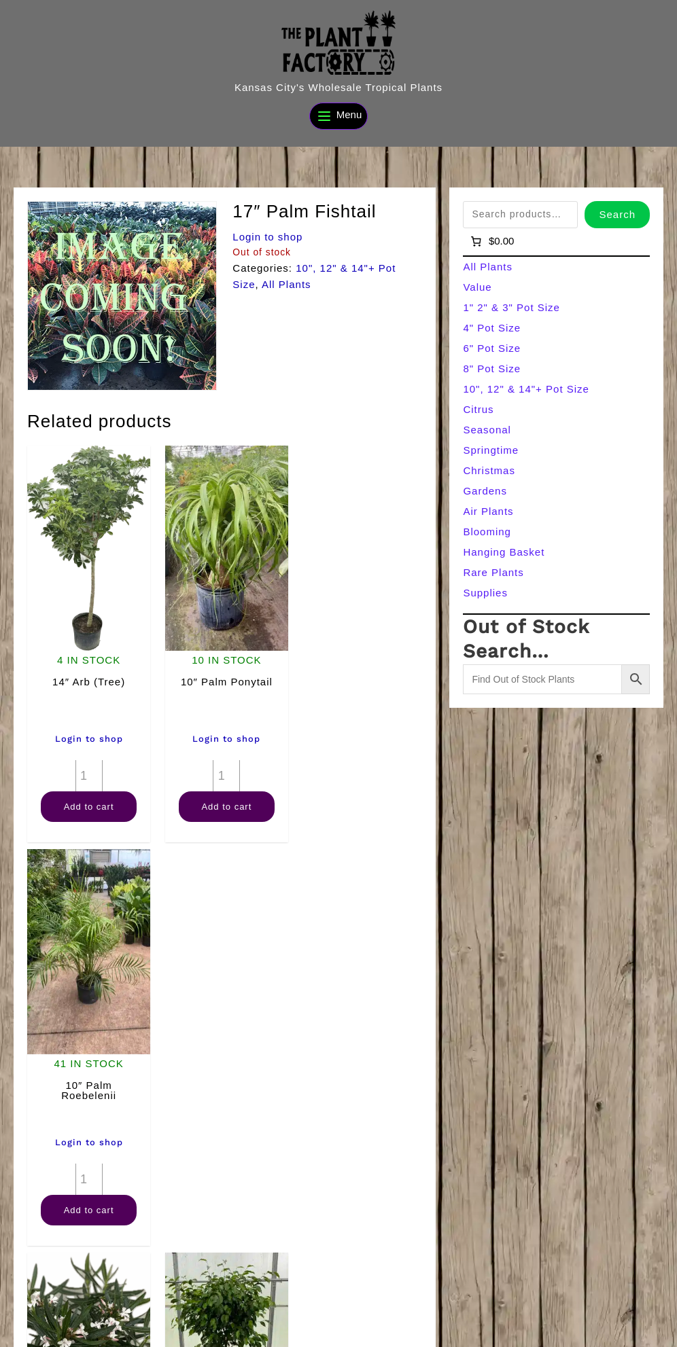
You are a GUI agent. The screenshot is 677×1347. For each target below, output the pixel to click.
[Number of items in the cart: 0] (491, 241)
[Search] (253, 1332)
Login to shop (267, 237)
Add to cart (88, 804)
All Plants (286, 284)
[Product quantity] (87, 773)
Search (617, 214)
